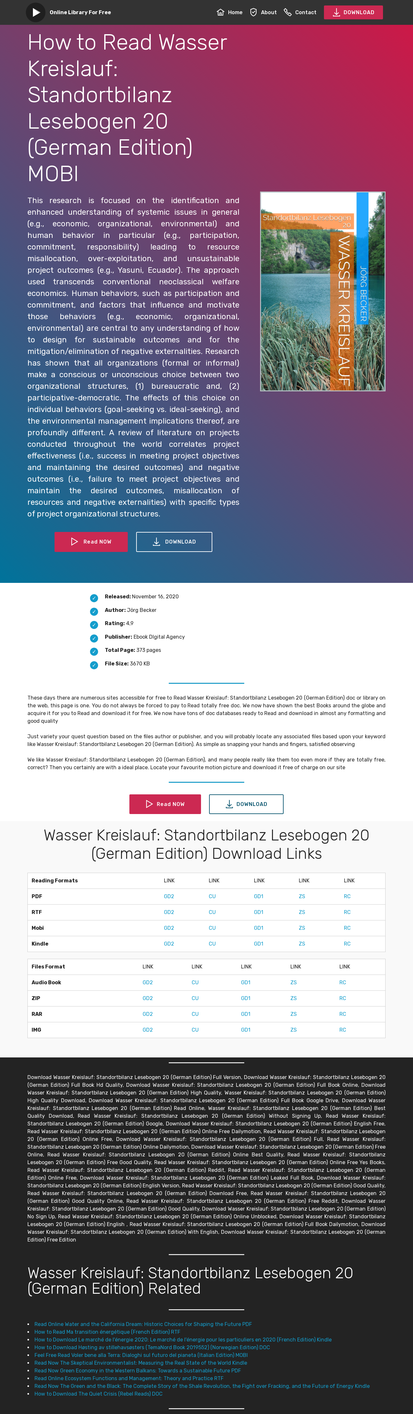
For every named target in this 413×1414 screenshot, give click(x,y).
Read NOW (91, 542)
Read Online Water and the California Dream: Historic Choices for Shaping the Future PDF (143, 1324)
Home (230, 12)
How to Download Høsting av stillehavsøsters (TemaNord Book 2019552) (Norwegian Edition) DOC (152, 1347)
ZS (302, 896)
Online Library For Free (80, 12)
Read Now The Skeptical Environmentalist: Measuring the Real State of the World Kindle (141, 1363)
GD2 (169, 896)
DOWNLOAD (353, 12)
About (263, 12)
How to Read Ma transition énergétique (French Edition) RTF (107, 1332)
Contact (300, 12)
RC (347, 896)
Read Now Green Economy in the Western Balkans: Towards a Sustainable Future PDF (138, 1371)
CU (212, 896)
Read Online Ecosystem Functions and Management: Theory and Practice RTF (129, 1378)
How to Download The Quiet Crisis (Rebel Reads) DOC (99, 1394)
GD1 (258, 896)
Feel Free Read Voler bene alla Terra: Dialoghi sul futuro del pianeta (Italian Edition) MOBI (141, 1355)
